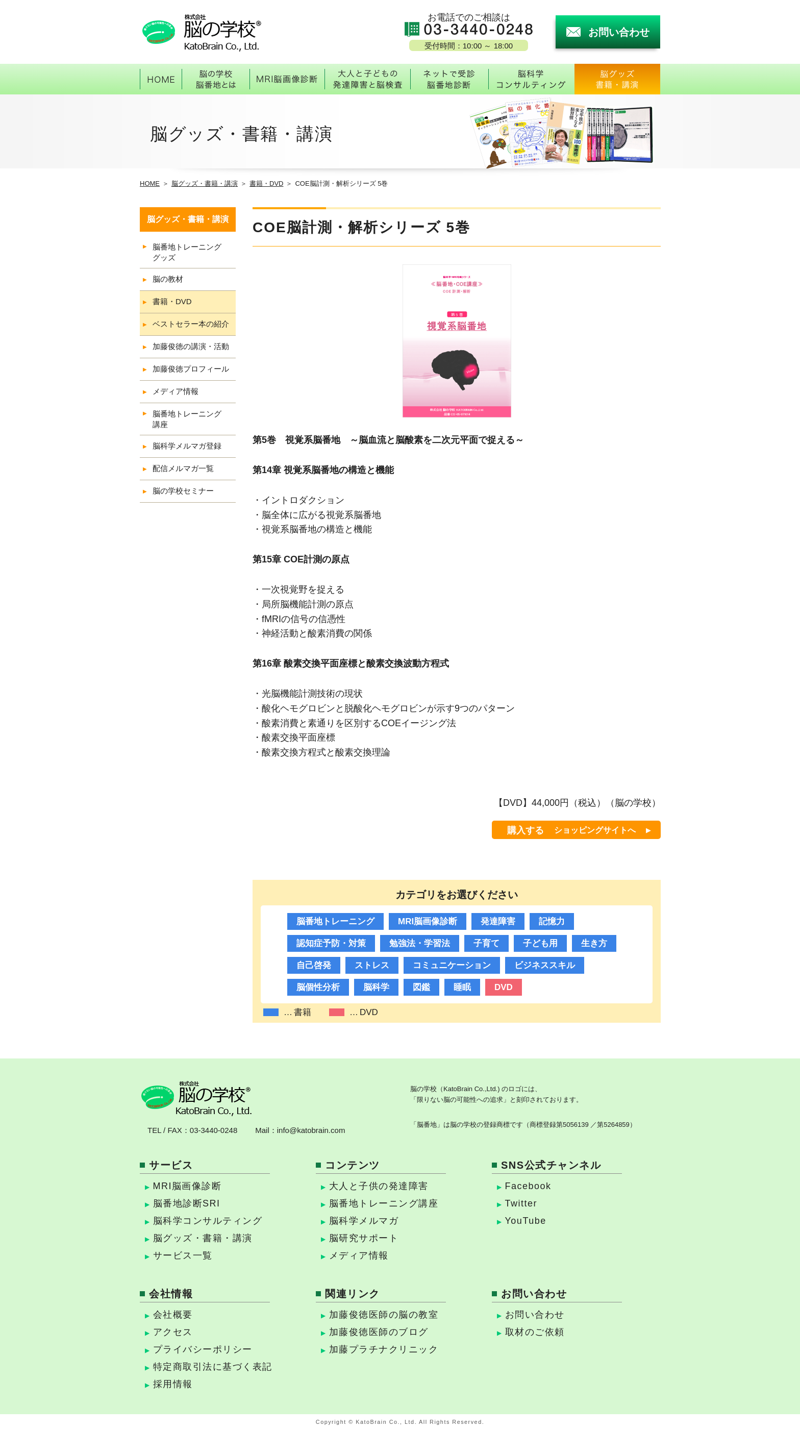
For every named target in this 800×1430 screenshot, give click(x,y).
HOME (150, 183)
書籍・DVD (266, 183)
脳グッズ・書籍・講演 (204, 183)
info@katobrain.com (311, 1130)
